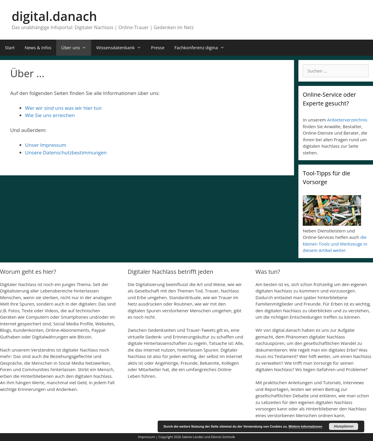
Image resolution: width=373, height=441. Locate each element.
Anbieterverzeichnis (347, 120)
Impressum (146, 437)
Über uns (76, 48)
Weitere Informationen (305, 426)
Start (10, 47)
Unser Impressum (45, 145)
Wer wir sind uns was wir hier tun (63, 108)
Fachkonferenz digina (201, 48)
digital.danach (54, 16)
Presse (157, 47)
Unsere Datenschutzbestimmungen (66, 152)
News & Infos (37, 47)
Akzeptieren (343, 426)
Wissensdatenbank (121, 48)
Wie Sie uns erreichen (50, 115)
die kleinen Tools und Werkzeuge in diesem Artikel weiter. (335, 243)
